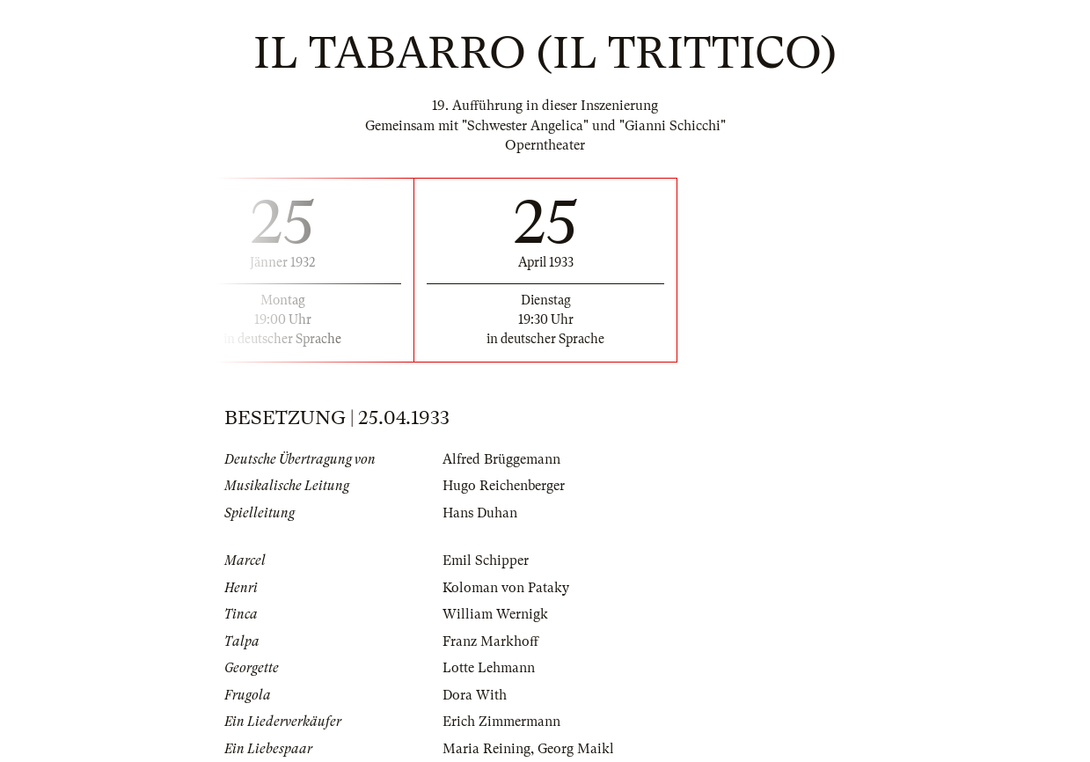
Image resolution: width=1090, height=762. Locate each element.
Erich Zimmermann (501, 721)
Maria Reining (486, 749)
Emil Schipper (486, 560)
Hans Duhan (480, 513)
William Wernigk (495, 614)
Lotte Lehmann (489, 668)
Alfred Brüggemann (501, 459)
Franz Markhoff (490, 641)
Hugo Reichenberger (504, 486)
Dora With (475, 695)
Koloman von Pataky (506, 588)
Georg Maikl (576, 749)
